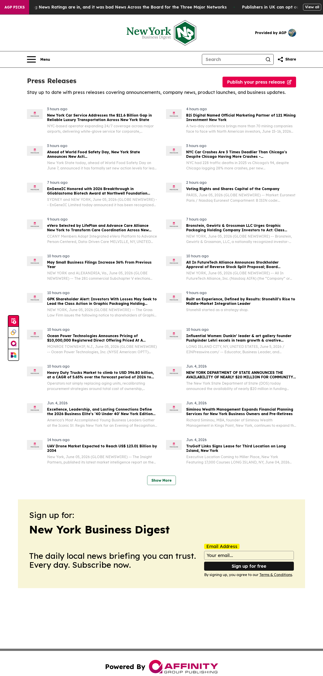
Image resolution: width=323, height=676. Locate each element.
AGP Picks (14, 7)
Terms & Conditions (275, 574)
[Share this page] (286, 59)
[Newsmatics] (13, 354)
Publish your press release (259, 82)
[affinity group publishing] (13, 343)
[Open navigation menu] (38, 59)
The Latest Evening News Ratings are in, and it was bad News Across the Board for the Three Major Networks (117, 7)
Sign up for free (249, 566)
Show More (161, 480)
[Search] (232, 59)
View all (312, 7)
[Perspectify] (13, 332)
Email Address (221, 546)
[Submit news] (13, 321)
